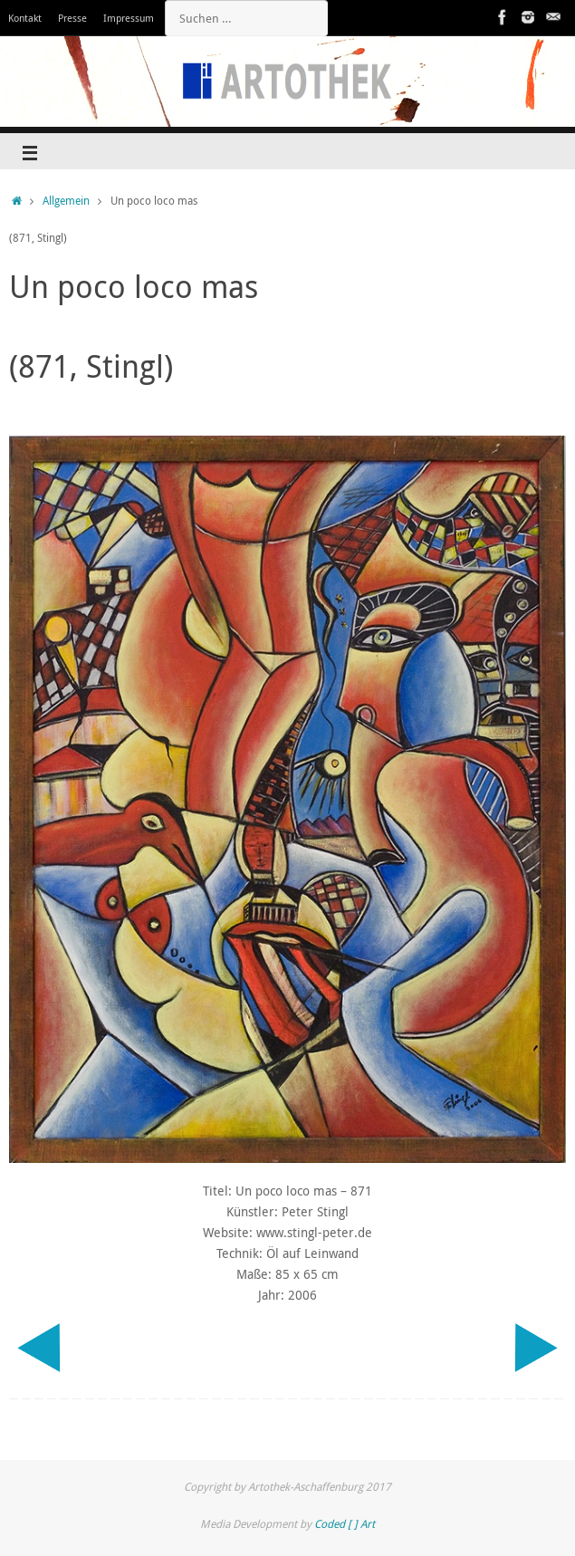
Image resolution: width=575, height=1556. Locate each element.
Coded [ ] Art (344, 1524)
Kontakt (25, 17)
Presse (72, 17)
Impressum (128, 17)
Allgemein (66, 200)
